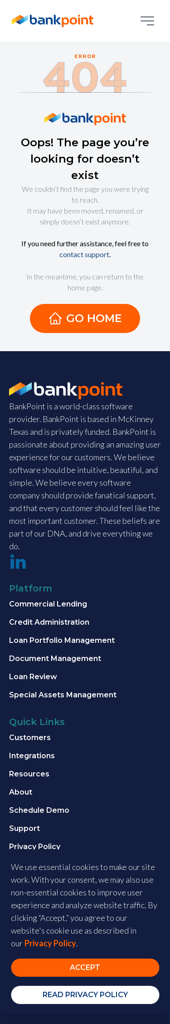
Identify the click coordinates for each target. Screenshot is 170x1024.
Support (24, 828)
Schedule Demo (39, 810)
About (20, 792)
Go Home (85, 318)
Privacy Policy (34, 846)
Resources (29, 774)
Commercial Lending (48, 604)
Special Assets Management (63, 695)
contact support (84, 254)
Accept (85, 967)
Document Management (55, 658)
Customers (30, 737)
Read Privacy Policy (85, 994)
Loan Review (33, 676)
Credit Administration (49, 622)
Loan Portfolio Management (62, 640)
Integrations (32, 755)
